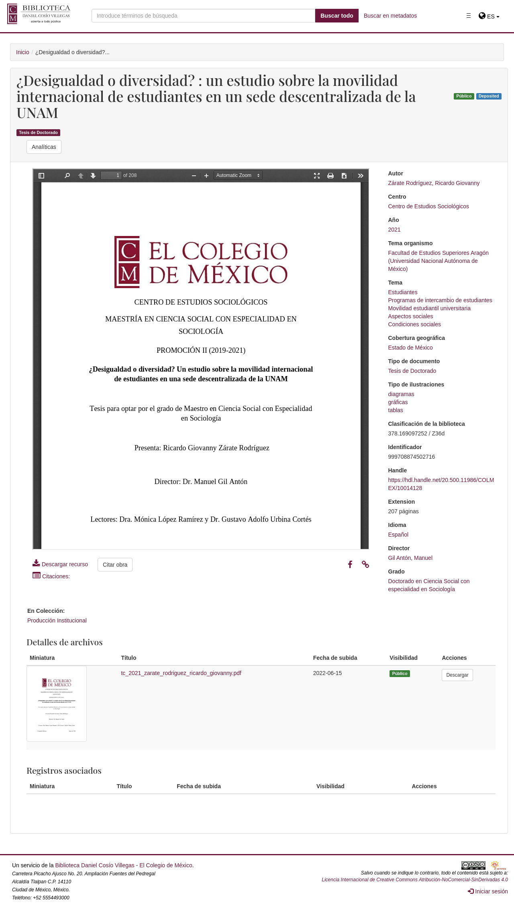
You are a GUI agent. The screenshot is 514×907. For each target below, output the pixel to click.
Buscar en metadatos (390, 15)
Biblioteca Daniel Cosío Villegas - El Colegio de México (123, 865)
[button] (489, 16)
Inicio (22, 52)
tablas (395, 410)
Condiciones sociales (414, 324)
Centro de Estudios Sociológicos (428, 206)
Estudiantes (403, 292)
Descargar (457, 675)
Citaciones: (51, 576)
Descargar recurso (60, 564)
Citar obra (115, 564)
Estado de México (410, 347)
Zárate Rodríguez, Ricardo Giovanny (434, 183)
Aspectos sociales (410, 316)
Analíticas (44, 147)
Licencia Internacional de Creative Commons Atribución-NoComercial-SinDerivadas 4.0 (415, 880)
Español (398, 534)
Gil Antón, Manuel (410, 558)
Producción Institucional (57, 620)
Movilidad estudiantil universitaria (429, 308)
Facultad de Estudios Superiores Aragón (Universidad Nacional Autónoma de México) (438, 261)
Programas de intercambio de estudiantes (440, 300)
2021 (394, 229)
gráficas (398, 402)
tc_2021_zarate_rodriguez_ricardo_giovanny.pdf (181, 673)
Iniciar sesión (488, 891)
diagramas (401, 394)
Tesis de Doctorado (38, 132)
